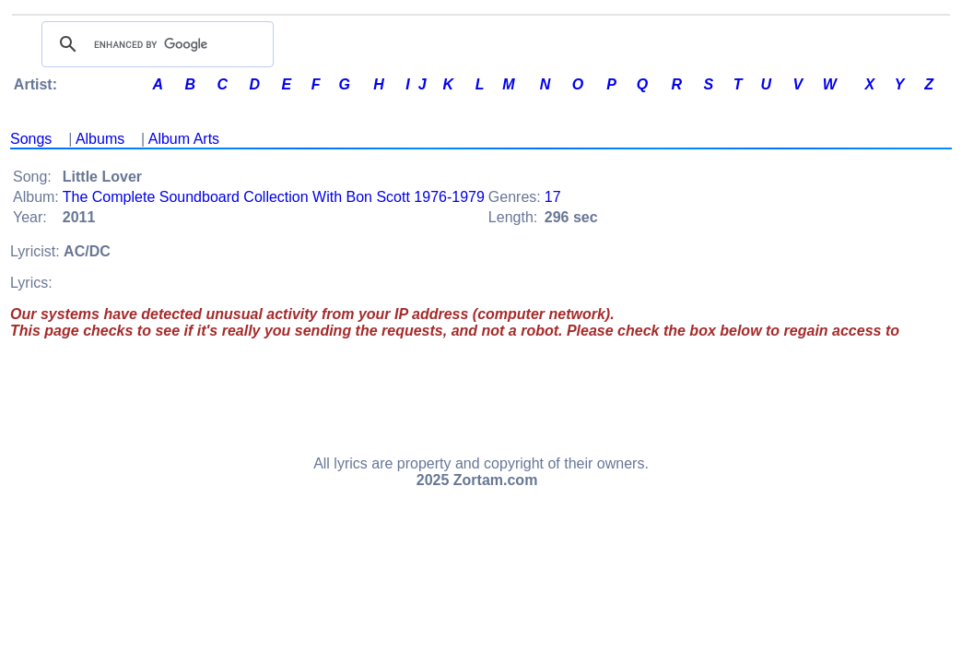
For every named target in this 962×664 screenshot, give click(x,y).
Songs (31, 139)
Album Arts (183, 139)
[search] (155, 44)
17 (553, 197)
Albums (100, 139)
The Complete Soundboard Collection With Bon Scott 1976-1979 (274, 197)
